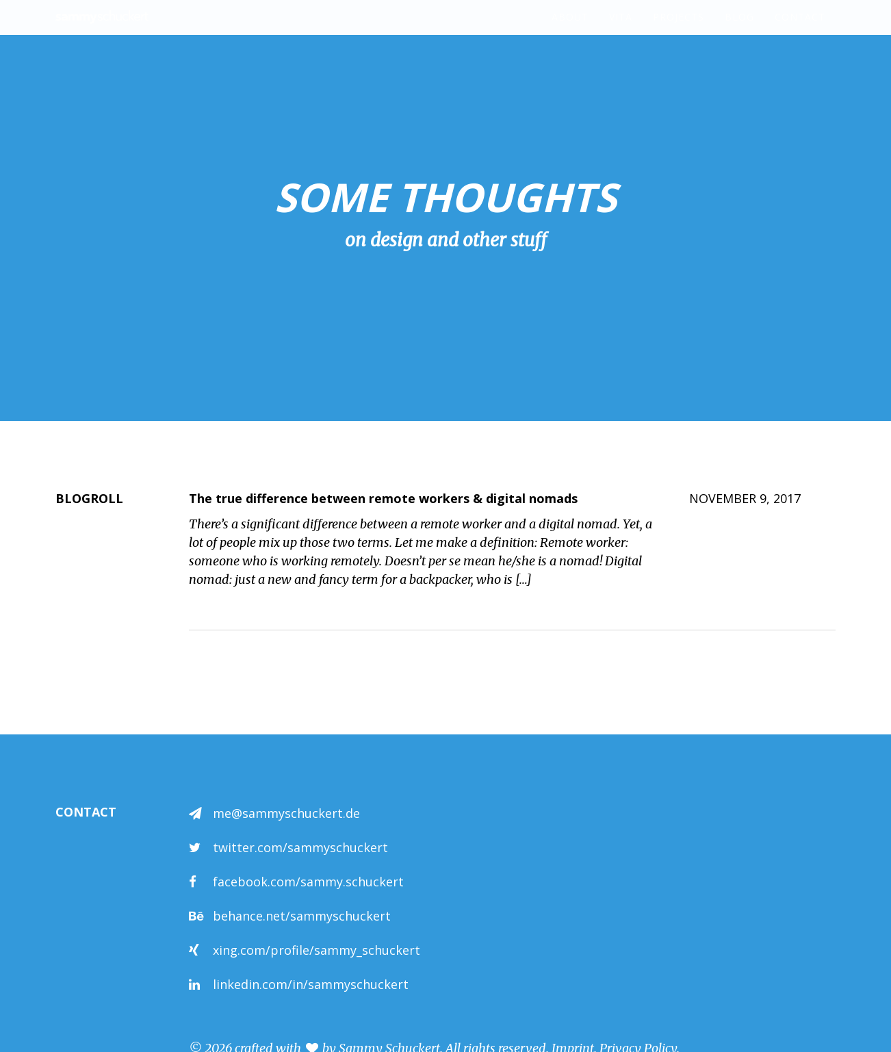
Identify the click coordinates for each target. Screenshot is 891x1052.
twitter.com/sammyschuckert (300, 847)
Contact (800, 30)
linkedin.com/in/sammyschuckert (311, 984)
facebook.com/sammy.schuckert (308, 881)
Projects (678, 30)
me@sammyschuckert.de (286, 813)
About (570, 30)
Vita (620, 30)
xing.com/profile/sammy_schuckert (316, 950)
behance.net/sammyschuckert (302, 916)
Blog (739, 30)
